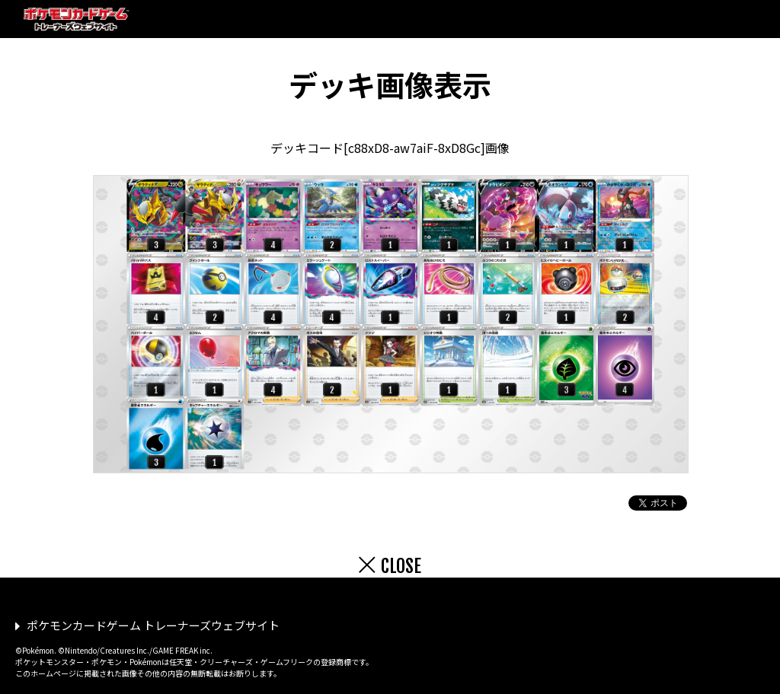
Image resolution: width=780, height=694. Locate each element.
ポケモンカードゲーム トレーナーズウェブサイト (153, 625)
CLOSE (401, 566)
